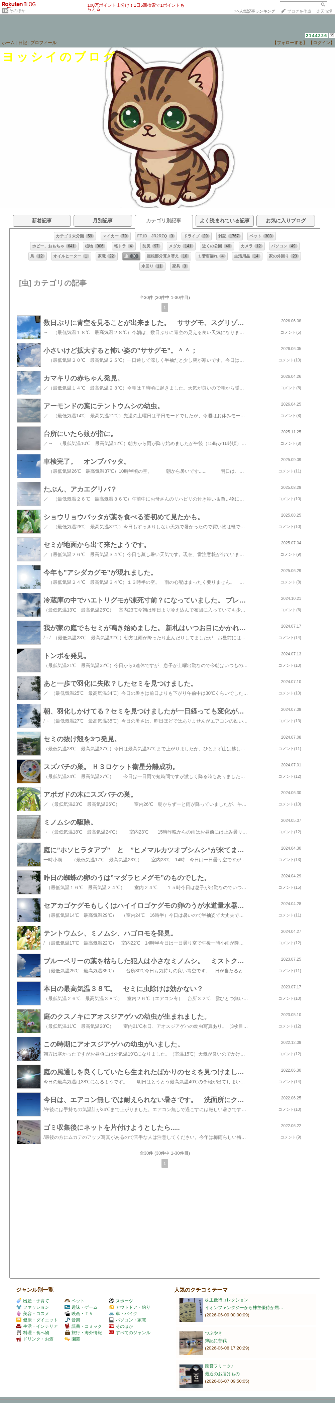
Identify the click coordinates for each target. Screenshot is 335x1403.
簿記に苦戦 (216, 1340)
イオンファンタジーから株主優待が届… (244, 1307)
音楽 (72, 1319)
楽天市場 (324, 11)
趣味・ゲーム (81, 1307)
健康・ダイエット (37, 1319)
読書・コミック (83, 1326)
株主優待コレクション (226, 1299)
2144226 (317, 35)
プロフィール (43, 42)
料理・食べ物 (32, 1332)
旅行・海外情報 (83, 1332)
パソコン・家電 (127, 1319)
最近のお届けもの (222, 1373)
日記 (22, 42)
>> (254, 11)
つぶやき (213, 1332)
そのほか (17, 10)
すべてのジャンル (129, 1332)
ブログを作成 (299, 11)
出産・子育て (32, 1300)
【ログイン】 (322, 42)
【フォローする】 (289, 42)
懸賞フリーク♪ (219, 1366)
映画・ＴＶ (79, 1313)
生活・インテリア (37, 1326)
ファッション (32, 1307)
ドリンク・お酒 (34, 1338)
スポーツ (121, 1300)
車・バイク (123, 1313)
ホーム (8, 42)
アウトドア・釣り (129, 1307)
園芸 (72, 1338)
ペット (75, 1300)
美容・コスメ (32, 1313)
